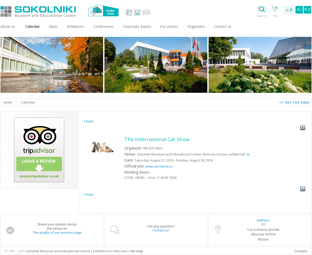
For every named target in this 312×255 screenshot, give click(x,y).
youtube (137, 12)
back (90, 121)
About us (8, 26)
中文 (307, 9)
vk (129, 12)
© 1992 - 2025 (15, 251)
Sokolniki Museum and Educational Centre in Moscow (59, 10)
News (53, 26)
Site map (136, 251)
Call (275, 16)
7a (248, 154)
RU (299, 9)
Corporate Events (137, 26)
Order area (103, 10)
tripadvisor (146, 12)
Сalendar (32, 26)
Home (7, 102)
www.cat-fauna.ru (159, 166)
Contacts (300, 251)
